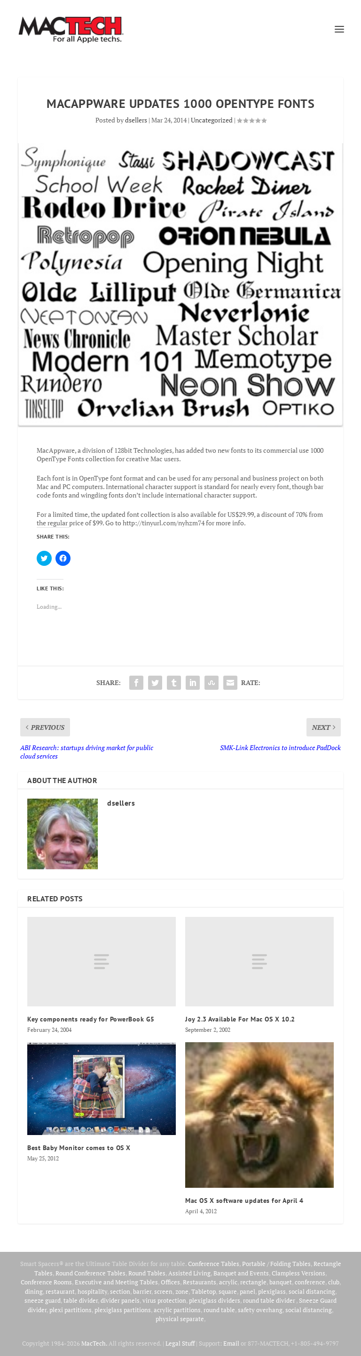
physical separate (180, 1319)
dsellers (136, 119)
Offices (170, 1282)
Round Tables (146, 1273)
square (228, 1291)
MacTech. (94, 1343)
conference (310, 1282)
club (333, 1282)
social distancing (312, 1291)
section (120, 1291)
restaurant (60, 1291)
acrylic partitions (177, 1310)
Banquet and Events (241, 1273)
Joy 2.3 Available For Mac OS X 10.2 (240, 1019)
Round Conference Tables (90, 1273)
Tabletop (203, 1291)
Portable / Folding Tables (276, 1263)
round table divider (269, 1300)
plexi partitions (70, 1310)
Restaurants (199, 1282)
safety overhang (260, 1310)
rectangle (253, 1282)
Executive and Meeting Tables (116, 1282)
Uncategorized (212, 119)
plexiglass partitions (122, 1310)
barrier (142, 1291)
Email (231, 1343)
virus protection (164, 1300)
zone (181, 1291)
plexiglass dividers (214, 1300)
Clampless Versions (298, 1273)
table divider (80, 1300)
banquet (280, 1282)
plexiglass (272, 1291)
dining (34, 1291)
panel (247, 1291)
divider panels (120, 1300)
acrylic (228, 1282)
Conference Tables (213, 1263)
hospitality (92, 1291)
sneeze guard (42, 1300)
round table (219, 1310)
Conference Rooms (46, 1282)
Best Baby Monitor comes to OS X (79, 1148)
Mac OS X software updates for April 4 (244, 1200)
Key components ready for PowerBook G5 (91, 1019)
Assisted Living (189, 1273)
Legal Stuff (180, 1343)
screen (163, 1291)
